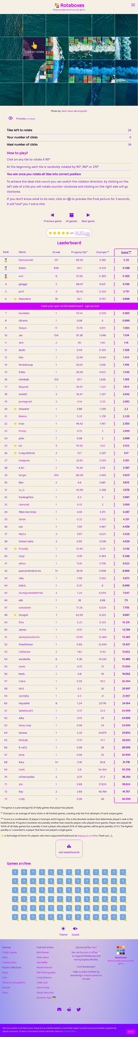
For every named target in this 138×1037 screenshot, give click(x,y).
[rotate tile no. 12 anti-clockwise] (6, 71)
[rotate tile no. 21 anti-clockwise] (74, 94)
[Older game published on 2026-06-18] (86, 899)
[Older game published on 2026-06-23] (42, 899)
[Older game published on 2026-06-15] (113, 899)
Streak (56, 252)
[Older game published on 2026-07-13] (95, 881)
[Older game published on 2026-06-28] (113, 890)
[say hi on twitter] (78, 1009)
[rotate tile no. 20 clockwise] (63, 94)
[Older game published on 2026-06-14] (122, 899)
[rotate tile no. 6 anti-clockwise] (6, 48)
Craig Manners (44, 978)
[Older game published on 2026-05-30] (24, 917)
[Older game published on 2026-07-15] (77, 881)
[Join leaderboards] (69, 846)
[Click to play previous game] (52, 215)
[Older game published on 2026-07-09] (15, 890)
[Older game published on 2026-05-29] (33, 917)
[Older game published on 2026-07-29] (69, 872)
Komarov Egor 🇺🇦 (46, 998)
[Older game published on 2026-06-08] (60, 908)
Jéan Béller (42, 962)
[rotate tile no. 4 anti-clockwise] (98, 25)
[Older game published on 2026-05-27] (51, 917)
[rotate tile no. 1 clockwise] (40, 25)
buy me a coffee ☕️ (90, 952)
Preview (25, 119)
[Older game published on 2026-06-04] (95, 908)
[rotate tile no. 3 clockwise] (86, 25)
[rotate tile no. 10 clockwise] (109, 48)
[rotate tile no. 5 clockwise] (132, 25)
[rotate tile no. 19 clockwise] (40, 94)
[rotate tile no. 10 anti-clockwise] (98, 48)
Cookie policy (9, 962)
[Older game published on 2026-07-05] (51, 890)
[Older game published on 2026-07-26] (95, 872)
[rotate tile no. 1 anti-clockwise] (28, 25)
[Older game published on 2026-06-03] (104, 908)
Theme (63, 935)
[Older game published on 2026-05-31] (15, 917)
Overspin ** (102, 252)
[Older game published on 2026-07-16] (69, 881)
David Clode (43, 988)
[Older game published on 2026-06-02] (113, 908)
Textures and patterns (14, 983)
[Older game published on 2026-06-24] (33, 899)
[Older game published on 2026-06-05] (86, 908)
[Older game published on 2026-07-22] (15, 881)
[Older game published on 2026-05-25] (69, 917)
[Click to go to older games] (71, 215)
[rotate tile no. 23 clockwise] (132, 94)
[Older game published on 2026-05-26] (60, 917)
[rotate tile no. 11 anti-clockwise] (120, 48)
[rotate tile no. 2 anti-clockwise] (52, 25)
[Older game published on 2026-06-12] (24, 908)
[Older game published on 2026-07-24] (113, 872)
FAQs (5, 957)
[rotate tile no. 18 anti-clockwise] (6, 94)
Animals (6, 988)
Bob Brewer (43, 952)
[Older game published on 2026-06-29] (104, 890)
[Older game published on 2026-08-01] (42, 872)
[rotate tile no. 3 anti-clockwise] (74, 25)
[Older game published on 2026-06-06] (77, 908)
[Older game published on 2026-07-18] (51, 881)
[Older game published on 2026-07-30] (60, 872)
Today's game (9, 952)
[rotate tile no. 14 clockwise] (63, 71)
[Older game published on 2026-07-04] (60, 890)
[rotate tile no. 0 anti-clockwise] (6, 25)
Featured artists (45, 947)
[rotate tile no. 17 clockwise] (132, 71)
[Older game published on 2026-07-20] (33, 881)
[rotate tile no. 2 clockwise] (63, 25)
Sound (75, 935)
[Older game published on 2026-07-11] (113, 881)
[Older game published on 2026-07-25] (104, 872)
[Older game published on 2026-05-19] (122, 917)
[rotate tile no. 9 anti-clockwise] (74, 48)
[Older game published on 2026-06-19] (77, 899)
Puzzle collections (11, 968)
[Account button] (133, 4)
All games (71, 221)
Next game (88, 221)
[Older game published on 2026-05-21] (104, 917)
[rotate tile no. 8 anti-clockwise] (52, 48)
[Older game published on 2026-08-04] (15, 872)
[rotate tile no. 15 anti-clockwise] (74, 71)
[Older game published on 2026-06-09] (51, 908)
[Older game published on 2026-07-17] (60, 881)
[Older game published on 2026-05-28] (42, 917)
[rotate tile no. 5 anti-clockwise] (120, 25)
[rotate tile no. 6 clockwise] (17, 48)
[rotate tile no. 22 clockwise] (109, 94)
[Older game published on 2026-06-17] (95, 899)
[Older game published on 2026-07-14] (86, 881)
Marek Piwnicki (44, 968)
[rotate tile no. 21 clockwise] (86, 94)
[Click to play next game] (88, 215)
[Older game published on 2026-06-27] (122, 890)
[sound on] (75, 928)
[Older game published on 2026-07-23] (122, 872)
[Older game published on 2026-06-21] (60, 899)
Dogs (5, 973)
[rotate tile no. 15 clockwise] (86, 71)
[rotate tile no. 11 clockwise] (132, 48)
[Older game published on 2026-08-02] (33, 872)
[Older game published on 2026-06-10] (42, 908)
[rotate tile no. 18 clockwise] (17, 94)
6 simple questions (92, 975)
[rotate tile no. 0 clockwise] (17, 25)
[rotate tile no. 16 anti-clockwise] (98, 71)
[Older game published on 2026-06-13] (15, 908)
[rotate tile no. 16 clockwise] (109, 71)
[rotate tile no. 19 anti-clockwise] (28, 94)
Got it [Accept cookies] (131, 1031)
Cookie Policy (69, 1031)
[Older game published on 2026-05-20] (113, 917)
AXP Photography (46, 973)
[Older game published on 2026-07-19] (42, 881)
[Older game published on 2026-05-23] (86, 917)
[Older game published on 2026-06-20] (69, 899)
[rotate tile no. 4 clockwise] (109, 25)
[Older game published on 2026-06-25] (24, 899)
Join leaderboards (69, 852)
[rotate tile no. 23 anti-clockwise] (120, 94)
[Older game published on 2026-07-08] (24, 890)
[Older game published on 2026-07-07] (33, 890)
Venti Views (67, 111)
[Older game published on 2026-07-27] (86, 872)
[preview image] (10, 118)
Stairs (5, 993)
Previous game (52, 221)
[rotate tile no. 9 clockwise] (86, 48)
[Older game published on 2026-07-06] (42, 890)
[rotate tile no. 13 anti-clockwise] (28, 71)
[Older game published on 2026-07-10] (122, 881)
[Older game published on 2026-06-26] (15, 899)
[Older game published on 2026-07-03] (69, 890)
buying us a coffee (88, 836)
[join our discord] (59, 1009)
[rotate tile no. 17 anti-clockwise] (120, 71)
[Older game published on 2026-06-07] (69, 908)
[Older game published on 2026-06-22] (51, 899)
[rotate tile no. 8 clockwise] (63, 48)
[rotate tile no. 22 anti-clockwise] (98, 94)
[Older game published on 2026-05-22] (95, 917)
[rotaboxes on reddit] (69, 1009)
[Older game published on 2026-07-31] (51, 872)
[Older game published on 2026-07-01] (86, 890)
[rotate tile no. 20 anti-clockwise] (52, 94)
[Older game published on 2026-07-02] (77, 890)
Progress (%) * (79, 252)
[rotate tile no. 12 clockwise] (17, 71)
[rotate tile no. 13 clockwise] (40, 71)
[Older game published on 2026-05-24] (77, 917)
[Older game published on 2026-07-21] (24, 881)
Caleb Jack (42, 983)
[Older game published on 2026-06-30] (95, 890)
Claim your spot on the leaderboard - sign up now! (70, 306)
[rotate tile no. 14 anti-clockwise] (52, 71)
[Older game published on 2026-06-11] (33, 908)
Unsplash (82, 111)
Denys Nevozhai (45, 993)
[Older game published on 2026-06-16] (104, 899)
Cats (4, 978)
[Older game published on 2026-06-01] (122, 908)
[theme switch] (63, 928)
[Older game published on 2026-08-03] (24, 872)
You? (94, 947)
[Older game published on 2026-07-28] (77, 872)
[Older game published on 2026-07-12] (104, 881)
